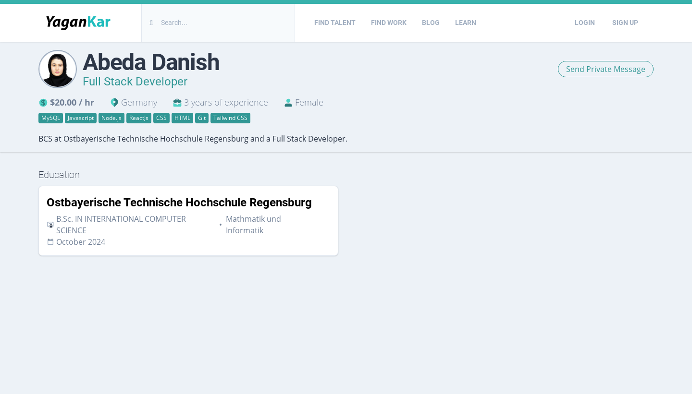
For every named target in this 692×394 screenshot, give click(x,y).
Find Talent (335, 22)
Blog (431, 22)
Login (585, 22)
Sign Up (625, 22)
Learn (465, 22)
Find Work (389, 22)
